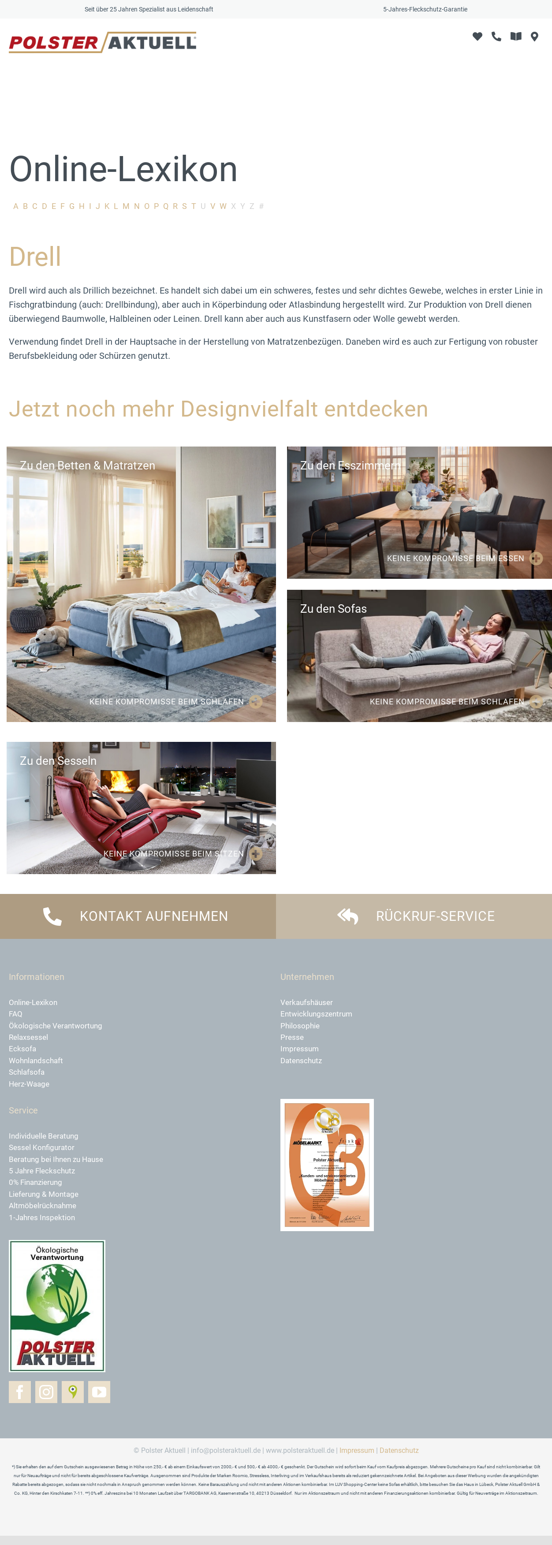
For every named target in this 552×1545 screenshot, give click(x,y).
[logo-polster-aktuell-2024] (102, 36)
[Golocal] (73, 1402)
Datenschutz (399, 1460)
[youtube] (99, 1402)
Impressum (356, 1460)
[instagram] (46, 1402)
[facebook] (20, 1402)
